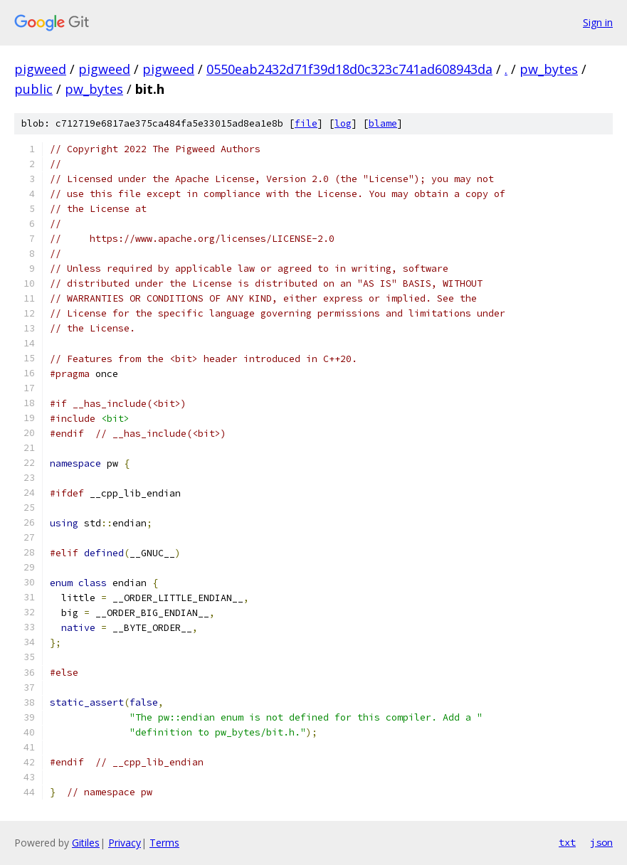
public (33, 88)
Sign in (598, 22)
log (343, 123)
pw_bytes (549, 69)
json (601, 842)
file (306, 123)
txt (567, 842)
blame (383, 123)
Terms (164, 842)
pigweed (40, 69)
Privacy (124, 842)
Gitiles (86, 842)
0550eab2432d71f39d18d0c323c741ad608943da (349, 69)
